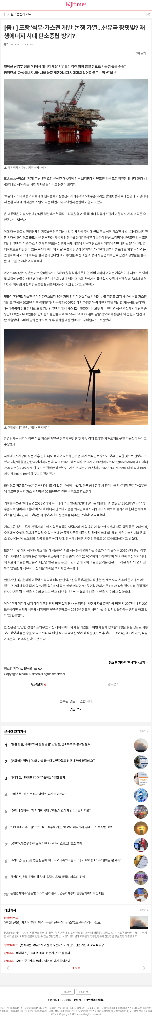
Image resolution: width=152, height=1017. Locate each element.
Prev (8, 968)
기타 (31, 53)
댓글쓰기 (113, 684)
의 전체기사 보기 (127, 663)
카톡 (23, 53)
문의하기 (78, 999)
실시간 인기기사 (15, 731)
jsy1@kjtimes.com (32, 669)
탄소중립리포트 (21, 14)
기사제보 (66, 999)
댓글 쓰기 (76, 709)
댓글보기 (38, 684)
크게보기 (140, 53)
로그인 (68, 992)
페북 (7, 53)
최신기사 (10, 910)
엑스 (15, 53)
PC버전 (83, 992)
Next (144, 968)
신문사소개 (53, 999)
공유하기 (148, 14)
